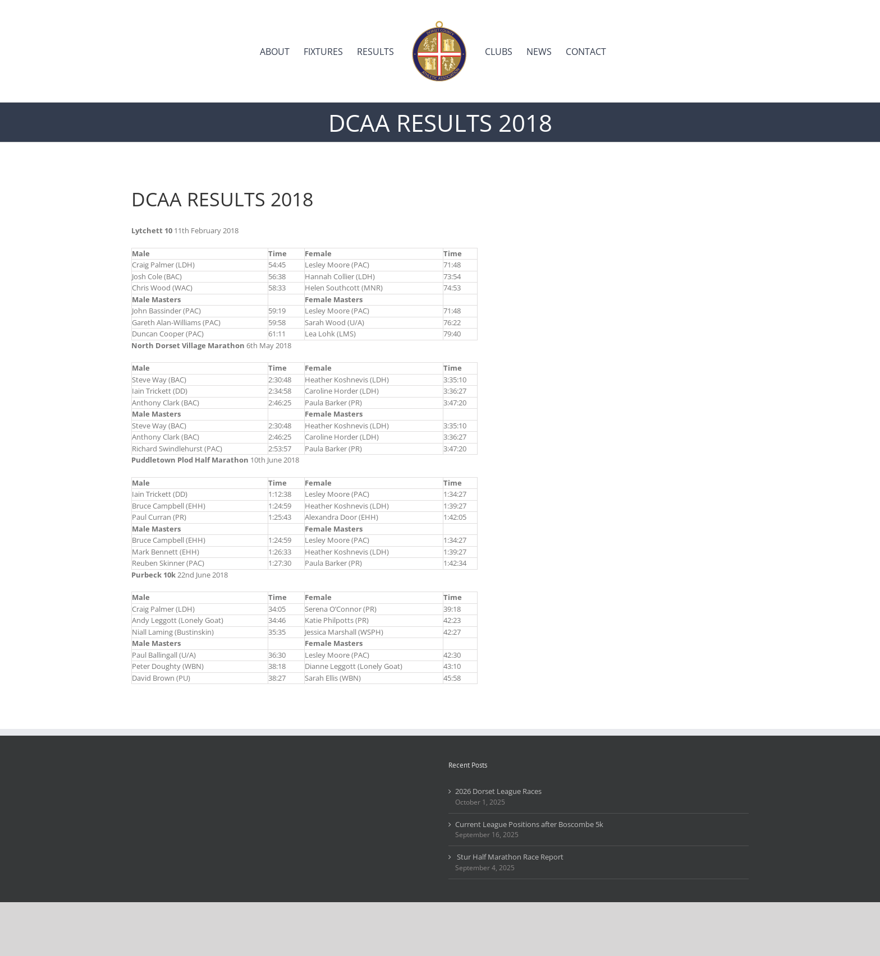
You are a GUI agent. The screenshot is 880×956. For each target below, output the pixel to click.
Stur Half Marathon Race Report (509, 857)
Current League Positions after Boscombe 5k (529, 824)
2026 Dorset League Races (498, 791)
